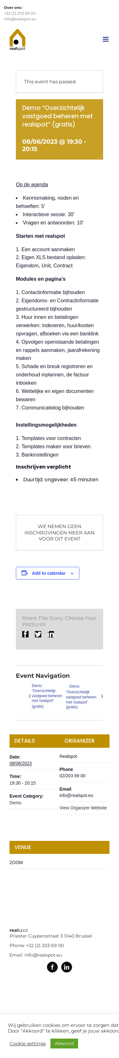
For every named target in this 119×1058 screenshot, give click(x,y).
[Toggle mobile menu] (106, 39)
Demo (15, 802)
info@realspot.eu (20, 19)
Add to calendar (49, 573)
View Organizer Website (83, 807)
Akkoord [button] (64, 1043)
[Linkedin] (66, 967)
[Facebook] (52, 967)
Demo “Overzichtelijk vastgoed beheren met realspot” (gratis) (47, 696)
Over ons (12, 7)
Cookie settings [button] (28, 1044)
